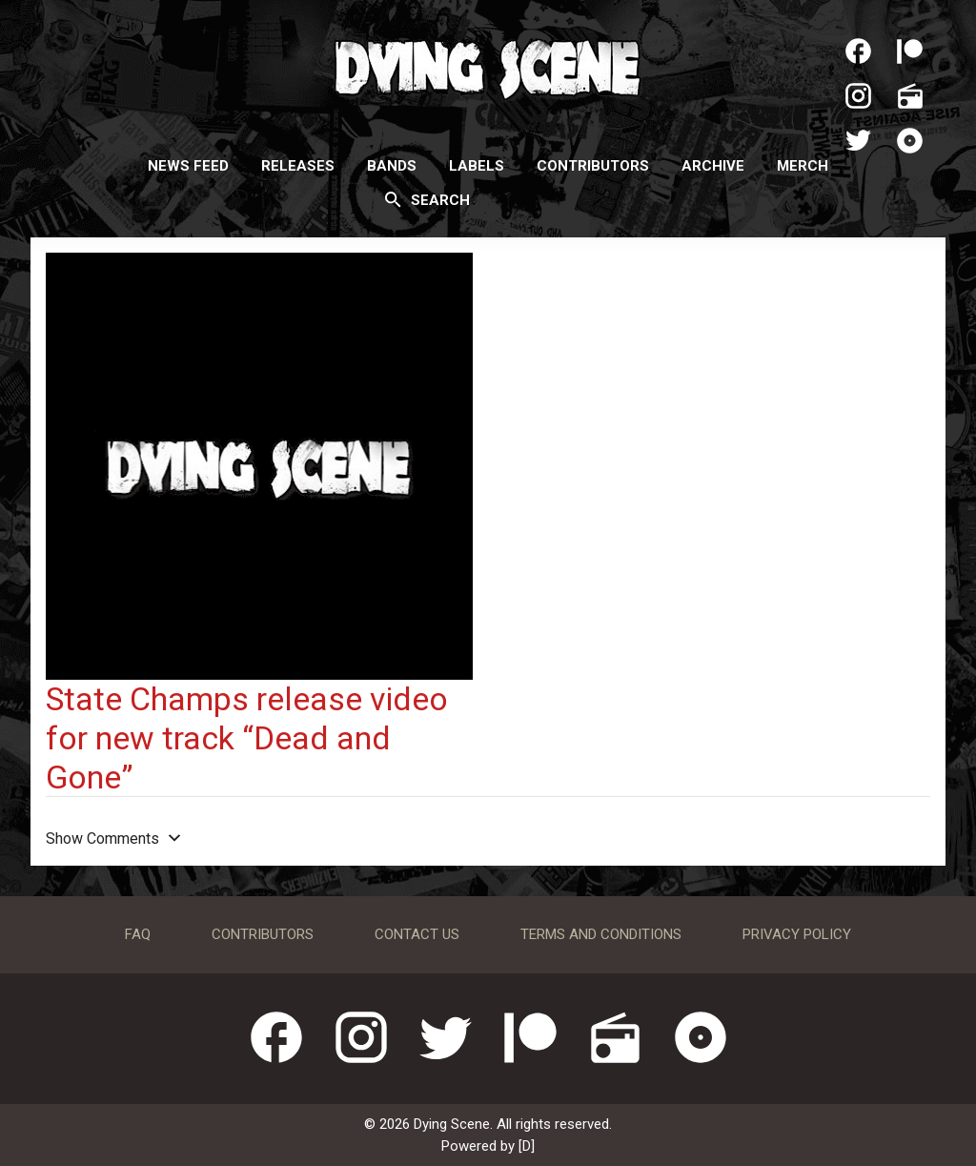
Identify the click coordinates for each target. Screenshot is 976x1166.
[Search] (393, 199)
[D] (526, 1146)
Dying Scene (488, 67)
